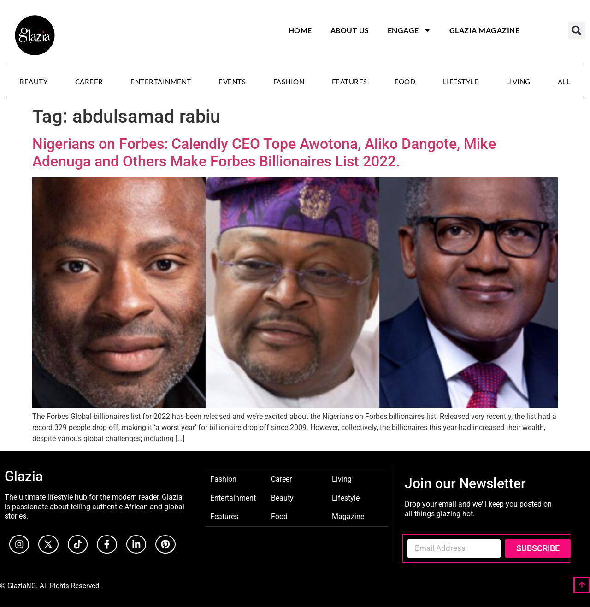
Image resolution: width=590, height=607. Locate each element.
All (564, 81)
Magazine (348, 516)
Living (518, 81)
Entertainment (160, 81)
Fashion (289, 81)
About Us (349, 30)
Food (405, 81)
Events (232, 81)
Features (349, 81)
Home (300, 30)
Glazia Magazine (484, 30)
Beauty (33, 81)
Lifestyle (461, 81)
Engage (409, 30)
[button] (576, 30)
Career (89, 81)
